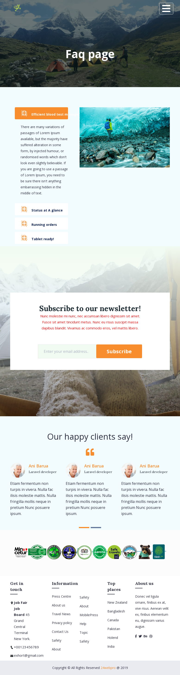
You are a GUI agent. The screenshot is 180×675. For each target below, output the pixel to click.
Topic (84, 632)
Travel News (61, 614)
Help (83, 623)
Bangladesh (116, 611)
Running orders (39, 223)
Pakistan (113, 629)
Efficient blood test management (44, 113)
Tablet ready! (37, 237)
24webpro (108, 668)
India (111, 646)
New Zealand (117, 602)
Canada (113, 620)
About (56, 649)
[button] (84, 527)
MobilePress (89, 615)
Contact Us (60, 631)
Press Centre (61, 596)
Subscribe (119, 351)
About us (58, 605)
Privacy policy (62, 623)
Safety (56, 640)
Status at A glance (42, 209)
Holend (112, 637)
